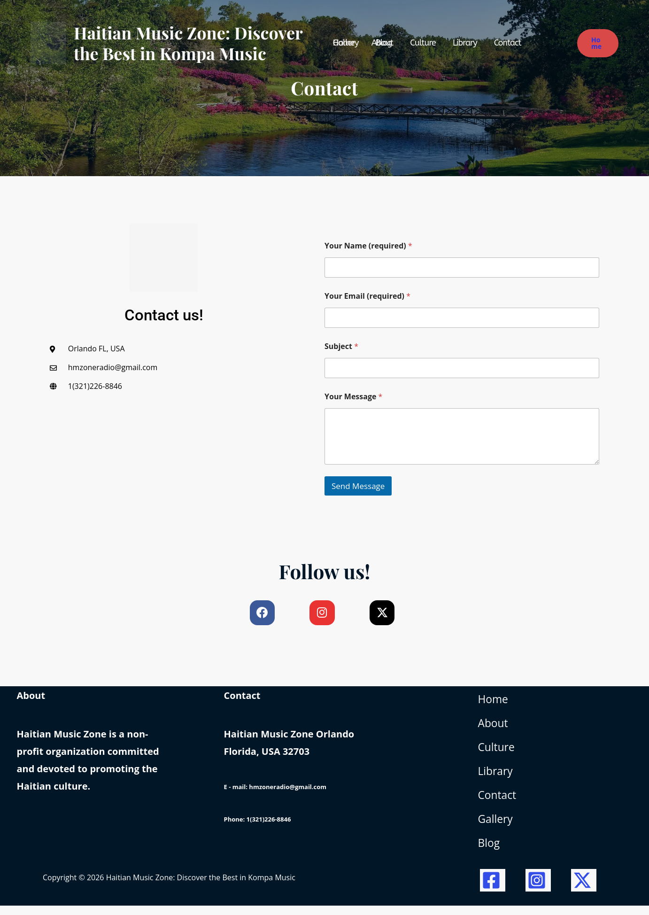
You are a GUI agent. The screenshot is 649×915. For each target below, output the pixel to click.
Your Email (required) (367, 296)
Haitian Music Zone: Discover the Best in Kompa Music (188, 42)
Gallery (496, 827)
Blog (489, 852)
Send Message (358, 486)
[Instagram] (538, 889)
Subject (341, 346)
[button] (597, 43)
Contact (498, 802)
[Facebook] (492, 889)
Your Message (353, 396)
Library (496, 776)
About (494, 726)
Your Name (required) (368, 245)
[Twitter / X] (583, 889)
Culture (497, 752)
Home (494, 701)
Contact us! (164, 315)
